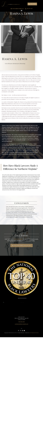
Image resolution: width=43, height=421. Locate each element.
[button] (21, 6)
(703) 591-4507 (18, 239)
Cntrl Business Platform (34, 321)
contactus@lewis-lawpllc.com (21, 312)
